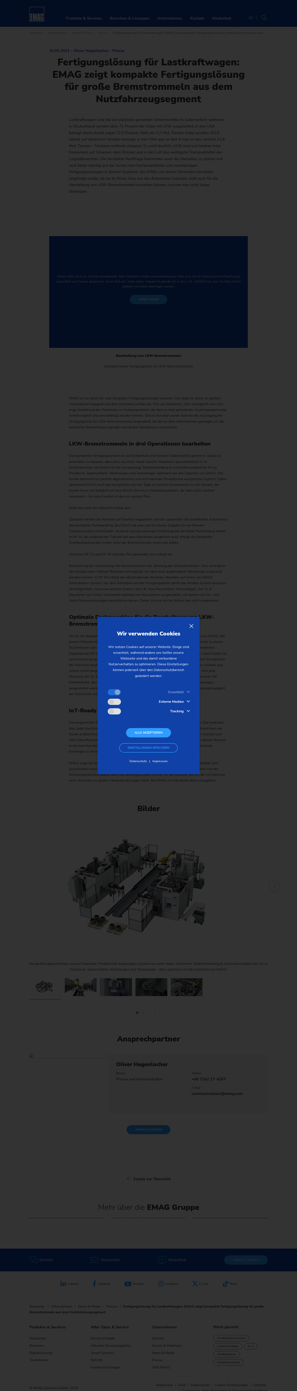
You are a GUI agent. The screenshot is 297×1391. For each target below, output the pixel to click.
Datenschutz (138, 761)
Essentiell (176, 692)
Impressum (160, 761)
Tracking (177, 711)
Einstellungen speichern (148, 748)
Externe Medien (171, 701)
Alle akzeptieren (148, 733)
